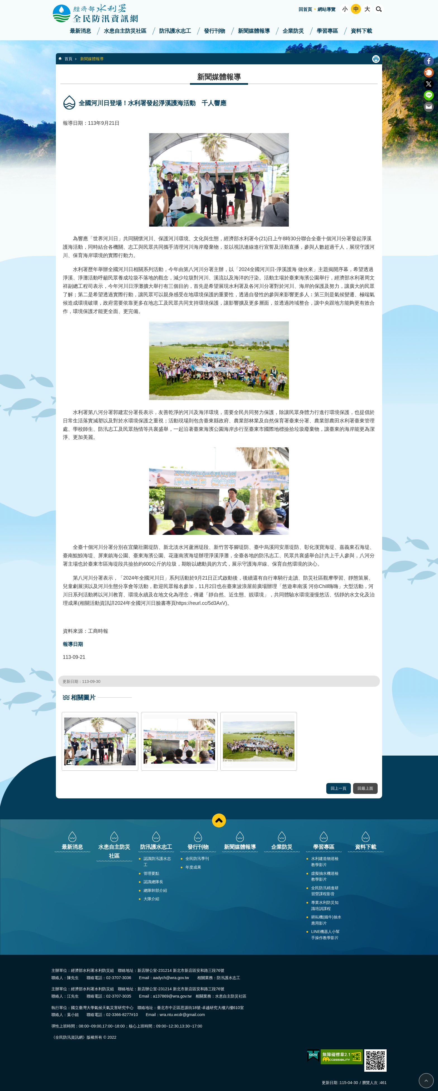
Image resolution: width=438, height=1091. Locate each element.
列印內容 (376, 59)
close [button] (219, 820)
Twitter (429, 84)
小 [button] (344, 9)
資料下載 (361, 31)
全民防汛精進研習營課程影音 (325, 891)
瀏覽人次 (370, 1082)
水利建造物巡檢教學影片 (325, 861)
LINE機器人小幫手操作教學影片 (325, 934)
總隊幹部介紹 (155, 890)
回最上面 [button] (365, 788)
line (429, 95)
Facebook (429, 61)
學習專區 (327, 31)
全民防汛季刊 (197, 858)
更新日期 (329, 1082)
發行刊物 (214, 31)
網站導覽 (326, 9)
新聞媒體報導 (254, 31)
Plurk (429, 72)
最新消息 (80, 31)
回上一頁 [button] (338, 788)
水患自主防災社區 (125, 31)
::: (2, 2)
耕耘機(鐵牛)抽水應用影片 (326, 920)
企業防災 (293, 31)
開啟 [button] (379, 9)
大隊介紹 (151, 899)
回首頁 (305, 9)
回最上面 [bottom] (426, 1080)
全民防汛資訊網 (100, 13)
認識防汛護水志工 (157, 861)
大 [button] (367, 9)
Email (429, 107)
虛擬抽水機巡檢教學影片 (325, 876)
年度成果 (193, 867)
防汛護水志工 (175, 31)
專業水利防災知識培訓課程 (325, 905)
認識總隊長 (153, 882)
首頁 (68, 59)
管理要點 (151, 873)
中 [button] (356, 9)
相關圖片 (83, 697)
